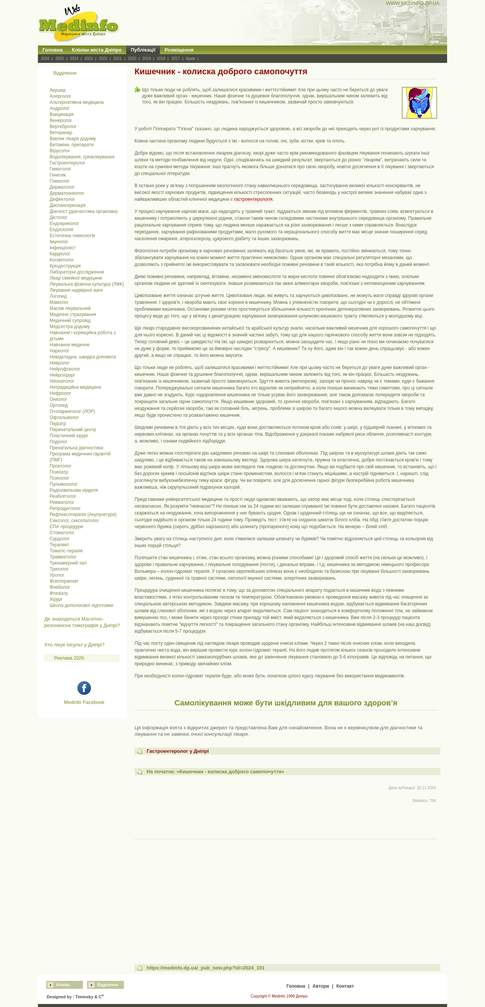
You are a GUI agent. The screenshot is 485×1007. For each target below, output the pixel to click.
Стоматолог (62, 532)
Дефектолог (62, 199)
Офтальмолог (64, 417)
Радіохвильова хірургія (74, 490)
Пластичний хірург (69, 435)
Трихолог (59, 569)
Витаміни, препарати (72, 144)
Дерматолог (62, 187)
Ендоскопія (61, 229)
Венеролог (61, 120)
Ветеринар (61, 132)
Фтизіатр (59, 593)
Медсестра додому (70, 326)
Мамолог (59, 302)
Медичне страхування (73, 314)
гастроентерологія (253, 199)
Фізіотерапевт (64, 581)
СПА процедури (66, 526)
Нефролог (60, 393)
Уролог (57, 575)
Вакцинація (62, 114)
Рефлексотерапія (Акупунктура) (83, 514)
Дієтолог (58, 217)
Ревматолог (62, 502)
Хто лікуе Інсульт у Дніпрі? (74, 644)
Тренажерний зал (68, 563)
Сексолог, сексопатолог (74, 520)
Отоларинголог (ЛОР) (72, 411)
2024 (74, 58)
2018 (161, 58)
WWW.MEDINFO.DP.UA (413, 3)
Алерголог (60, 96)
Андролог (60, 108)
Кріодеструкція (65, 266)
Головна (52, 50)
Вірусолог (60, 150)
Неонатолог (62, 381)
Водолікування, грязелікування (82, 156)
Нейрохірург (62, 375)
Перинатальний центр (73, 429)
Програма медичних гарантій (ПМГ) (80, 457)
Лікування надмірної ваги (76, 290)
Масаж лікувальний (70, 308)
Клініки (63, 985)
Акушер (58, 90)
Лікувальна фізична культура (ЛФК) (87, 284)
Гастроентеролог (67, 163)
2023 (88, 58)
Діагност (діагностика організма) (84, 211)
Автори (321, 986)
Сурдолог (60, 538)
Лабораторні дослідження (77, 272)
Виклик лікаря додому (73, 138)
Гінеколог (59, 181)
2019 (146, 58)
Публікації (143, 50)
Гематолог (60, 169)
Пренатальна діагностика (76, 447)
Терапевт (59, 544)
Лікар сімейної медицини (76, 278)
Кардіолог (60, 253)
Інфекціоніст (63, 247)
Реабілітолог (63, 496)
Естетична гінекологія (72, 235)
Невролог (60, 363)
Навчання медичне (69, 344)
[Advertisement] (286, 894)
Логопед (58, 296)
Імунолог (59, 241)
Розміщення (179, 50)
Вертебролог (63, 126)
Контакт (345, 986)
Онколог (58, 399)
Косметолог (62, 260)
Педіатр (58, 423)
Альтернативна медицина (77, 102)
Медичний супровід (70, 320)
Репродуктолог (65, 508)
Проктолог (60, 466)
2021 (117, 58)
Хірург (56, 599)
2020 (132, 58)
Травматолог (63, 557)
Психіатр (59, 472)
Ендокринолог (64, 223)
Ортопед (59, 405)
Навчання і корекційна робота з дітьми (83, 335)
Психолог (59, 478)
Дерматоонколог (67, 193)
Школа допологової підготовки (81, 605)
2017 (175, 58)
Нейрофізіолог (65, 369)
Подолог (58, 441)
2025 (59, 58)
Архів (191, 58)
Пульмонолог (64, 484)
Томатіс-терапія (66, 551)
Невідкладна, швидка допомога (83, 357)
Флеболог (60, 587)
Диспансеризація (68, 205)
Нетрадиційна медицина (75, 387)
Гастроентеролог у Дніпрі (178, 751)
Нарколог (59, 350)
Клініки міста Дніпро (97, 50)
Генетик (58, 175)
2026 (45, 58)
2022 (103, 58)
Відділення (107, 985)
